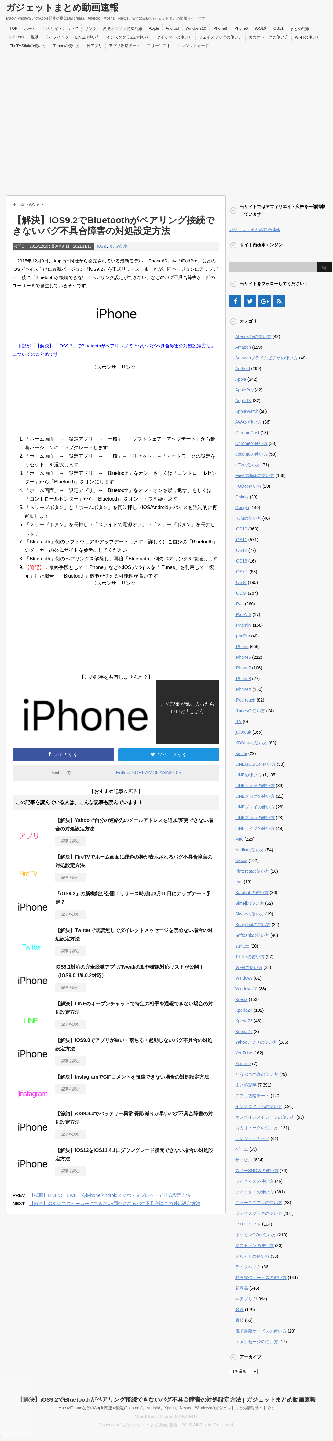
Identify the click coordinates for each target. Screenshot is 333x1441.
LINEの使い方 (87, 37)
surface (242, 946)
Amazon (243, 347)
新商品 (241, 1288)
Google (242, 507)
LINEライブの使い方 (255, 828)
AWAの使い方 (248, 422)
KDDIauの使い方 (251, 742)
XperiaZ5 (244, 1020)
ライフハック (57, 37)
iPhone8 (220, 28)
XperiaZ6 (244, 1031)
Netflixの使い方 (249, 849)
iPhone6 (243, 657)
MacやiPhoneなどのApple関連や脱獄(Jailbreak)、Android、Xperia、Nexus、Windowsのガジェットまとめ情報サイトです (166, 1408)
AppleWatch (246, 411)
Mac (239, 839)
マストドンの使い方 (254, 1245)
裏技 (239, 1320)
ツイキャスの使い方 (254, 1181)
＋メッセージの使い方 (256, 1341)
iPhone (242, 646)
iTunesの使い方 (66, 45)
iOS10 (260, 28)
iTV (238, 721)
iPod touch (245, 700)
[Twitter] (250, 301)
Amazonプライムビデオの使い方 (266, 357)
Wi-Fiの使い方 (307, 37)
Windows (244, 978)
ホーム (30, 28)
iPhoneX (240, 28)
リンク (91, 28)
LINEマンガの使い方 (255, 817)
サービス (243, 1159)
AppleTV (243, 400)
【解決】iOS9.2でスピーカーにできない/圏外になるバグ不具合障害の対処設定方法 (114, 1203)
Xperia (241, 999)
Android (172, 28)
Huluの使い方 (248, 518)
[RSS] (279, 301)
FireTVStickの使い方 (27, 45)
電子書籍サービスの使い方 (261, 1331)
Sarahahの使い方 (252, 892)
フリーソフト (159, 45)
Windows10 (196, 28)
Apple (154, 28)
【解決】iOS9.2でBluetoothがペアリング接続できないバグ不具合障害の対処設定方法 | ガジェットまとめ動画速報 (166, 1399)
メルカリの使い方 (252, 1256)
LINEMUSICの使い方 (255, 764)
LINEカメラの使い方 (255, 785)
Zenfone (243, 1063)
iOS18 (241, 561)
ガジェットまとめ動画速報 (62, 7)
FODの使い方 (248, 486)
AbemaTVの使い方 (253, 336)
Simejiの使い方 (249, 903)
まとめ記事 (300, 28)
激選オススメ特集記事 (123, 28)
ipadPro (242, 635)
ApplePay (244, 389)
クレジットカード (193, 45)
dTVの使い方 (247, 464)
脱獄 (34, 37)
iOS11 (278, 28)
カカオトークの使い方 (268, 37)
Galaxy (242, 496)
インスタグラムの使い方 (128, 37)
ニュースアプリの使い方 (258, 1202)
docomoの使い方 (251, 454)
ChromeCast (247, 432)
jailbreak (16, 37)
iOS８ (241, 582)
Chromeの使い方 (251, 443)
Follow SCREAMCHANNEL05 (148, 772)
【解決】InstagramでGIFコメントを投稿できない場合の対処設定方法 (132, 1077)
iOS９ (102, 246)
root (239, 881)
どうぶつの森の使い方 (256, 1074)
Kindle (241, 753)
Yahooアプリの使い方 (256, 1042)
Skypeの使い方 (249, 913)
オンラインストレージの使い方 (265, 1117)
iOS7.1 (241, 571)
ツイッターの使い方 (174, 37)
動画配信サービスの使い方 (261, 1277)
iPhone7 (243, 668)
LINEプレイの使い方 (255, 807)
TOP (13, 28)
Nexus (241, 860)
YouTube (243, 1052)
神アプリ (94, 45)
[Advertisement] (68, 121)
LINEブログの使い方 (255, 796)
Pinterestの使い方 (252, 871)
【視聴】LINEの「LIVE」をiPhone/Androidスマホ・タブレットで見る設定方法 (110, 1195)
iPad (239, 603)
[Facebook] (235, 301)
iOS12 (241, 550)
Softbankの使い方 (252, 935)
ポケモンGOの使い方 (255, 1234)
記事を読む (70, 841)
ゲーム (241, 1149)
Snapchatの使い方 (252, 924)
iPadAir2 (243, 614)
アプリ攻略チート (125, 45)
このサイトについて (60, 28)
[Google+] (264, 301)
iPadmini (243, 625)
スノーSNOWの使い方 (257, 1170)
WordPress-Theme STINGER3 (166, 1416)
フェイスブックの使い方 (220, 37)
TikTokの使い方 (250, 956)
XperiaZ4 (244, 1010)
